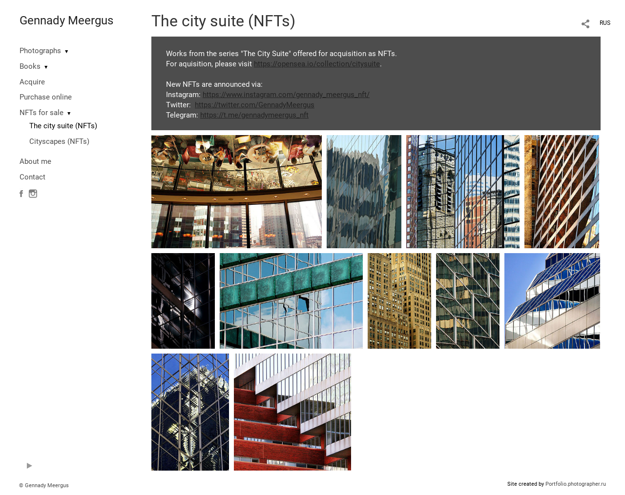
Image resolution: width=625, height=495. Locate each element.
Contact (32, 177)
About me (35, 161)
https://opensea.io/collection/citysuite (317, 63)
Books (30, 66)
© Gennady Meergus (44, 485)
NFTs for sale (41, 112)
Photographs (40, 50)
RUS (605, 23)
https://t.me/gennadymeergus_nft (254, 115)
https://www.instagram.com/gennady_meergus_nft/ (286, 94)
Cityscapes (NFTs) (59, 141)
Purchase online (46, 97)
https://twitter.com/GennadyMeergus (254, 104)
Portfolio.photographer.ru (575, 484)
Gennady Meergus (66, 20)
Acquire (32, 82)
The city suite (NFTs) (63, 125)
